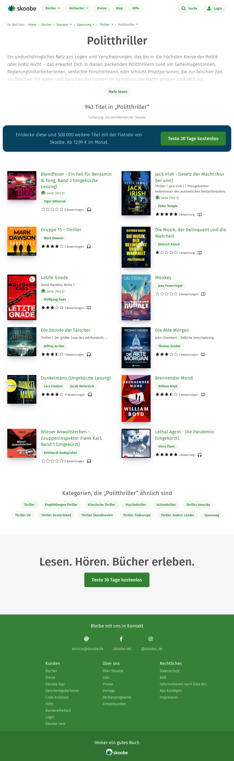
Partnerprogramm (117, 697)
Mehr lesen (118, 92)
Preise (101, 8)
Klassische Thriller (101, 505)
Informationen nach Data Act (183, 684)
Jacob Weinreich (82, 386)
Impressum (169, 697)
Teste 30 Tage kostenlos (193, 138)
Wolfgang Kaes (55, 299)
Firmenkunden (114, 704)
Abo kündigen (171, 691)
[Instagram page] (152, 643)
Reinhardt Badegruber (60, 453)
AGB (163, 677)
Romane (62, 25)
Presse (108, 684)
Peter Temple (168, 206)
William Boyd (167, 386)
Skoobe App (55, 684)
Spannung (84, 25)
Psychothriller (136, 505)
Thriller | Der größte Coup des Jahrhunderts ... (74, 338)
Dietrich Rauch (169, 244)
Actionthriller (166, 505)
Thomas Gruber (169, 346)
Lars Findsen (53, 386)
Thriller (104, 25)
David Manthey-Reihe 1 (57, 285)
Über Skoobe (113, 671)
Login (214, 8)
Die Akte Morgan (172, 330)
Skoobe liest (55, 724)
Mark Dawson (54, 238)
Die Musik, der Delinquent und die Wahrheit (190, 233)
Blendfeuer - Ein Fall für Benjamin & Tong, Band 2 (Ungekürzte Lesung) (76, 180)
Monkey (163, 277)
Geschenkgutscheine (62, 691)
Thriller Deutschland (56, 515)
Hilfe (135, 8)
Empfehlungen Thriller (61, 505)
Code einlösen (57, 697)
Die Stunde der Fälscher (65, 330)
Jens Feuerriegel (170, 286)
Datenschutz (170, 671)
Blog (119, 8)
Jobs (106, 677)
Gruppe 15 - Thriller (61, 229)
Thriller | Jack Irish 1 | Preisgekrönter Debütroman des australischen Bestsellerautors (190, 188)
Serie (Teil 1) (167, 198)
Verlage (109, 691)
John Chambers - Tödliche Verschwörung (184, 338)
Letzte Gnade (54, 277)
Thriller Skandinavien (97, 515)
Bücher (51, 8)
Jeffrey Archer (54, 346)
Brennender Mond (174, 378)
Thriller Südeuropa (137, 515)
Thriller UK (23, 515)
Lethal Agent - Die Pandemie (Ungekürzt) (184, 435)
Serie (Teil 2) (53, 193)
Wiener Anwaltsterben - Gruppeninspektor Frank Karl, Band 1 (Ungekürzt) (71, 438)
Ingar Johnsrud (55, 201)
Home (32, 25)
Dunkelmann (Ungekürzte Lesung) (76, 378)
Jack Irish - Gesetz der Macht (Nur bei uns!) (189, 177)
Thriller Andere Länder (177, 515)
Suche (189, 8)
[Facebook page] (122, 643)
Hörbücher (77, 8)
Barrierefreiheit (58, 710)
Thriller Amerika (198, 505)
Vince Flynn (166, 446)
